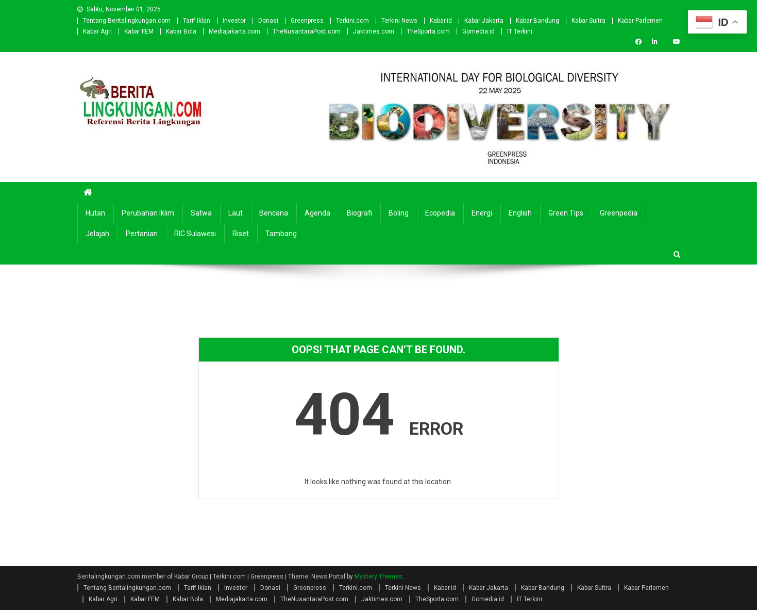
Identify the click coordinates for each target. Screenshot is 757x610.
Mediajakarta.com (234, 31)
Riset (240, 233)
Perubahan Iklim (148, 213)
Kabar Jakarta (483, 20)
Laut (235, 213)
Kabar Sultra (588, 20)
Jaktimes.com (373, 31)
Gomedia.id (478, 31)
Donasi (268, 20)
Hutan (95, 213)
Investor (234, 20)
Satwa (201, 213)
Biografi (359, 213)
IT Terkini (519, 31)
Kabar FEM (139, 31)
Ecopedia (440, 213)
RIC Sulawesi (195, 233)
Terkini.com (352, 20)
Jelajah (97, 233)
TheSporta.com (428, 31)
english (520, 213)
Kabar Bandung (537, 20)
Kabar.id (441, 20)
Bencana (273, 213)
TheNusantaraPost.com (307, 31)
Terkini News (399, 20)
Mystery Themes (378, 576)
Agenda (317, 213)
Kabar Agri (97, 31)
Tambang (281, 233)
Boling (399, 213)
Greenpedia (618, 213)
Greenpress (307, 20)
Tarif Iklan (196, 20)
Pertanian (142, 233)
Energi (482, 213)
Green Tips (565, 213)
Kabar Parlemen (640, 20)
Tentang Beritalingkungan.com (127, 20)
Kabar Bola (181, 31)
